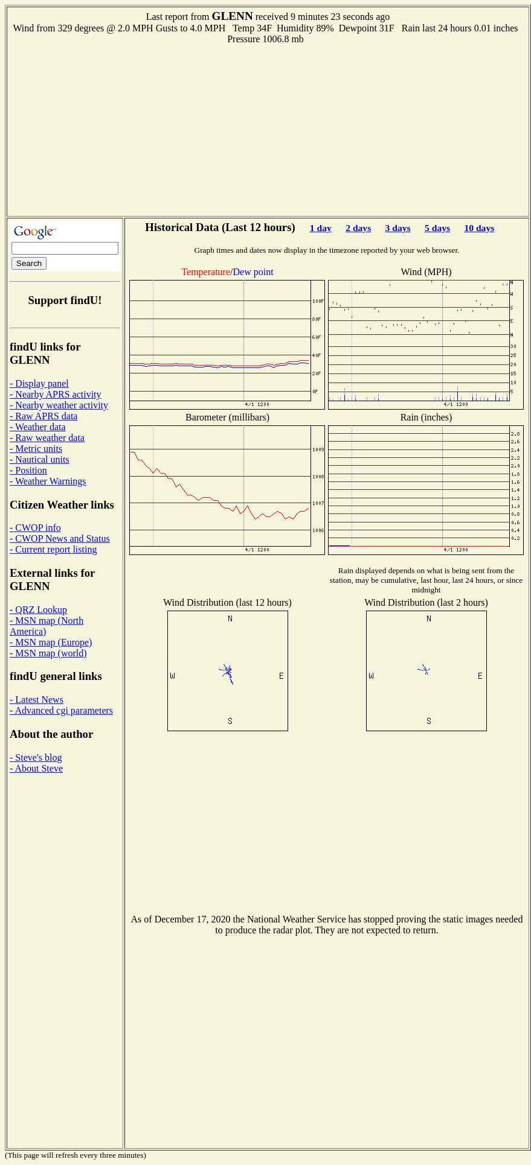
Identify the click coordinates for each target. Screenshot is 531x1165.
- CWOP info (35, 527)
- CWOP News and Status (60, 538)
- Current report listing (53, 549)
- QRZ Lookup (38, 610)
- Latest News (36, 699)
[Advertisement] (268, 129)
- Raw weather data (47, 438)
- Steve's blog (36, 757)
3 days (398, 228)
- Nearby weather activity (59, 405)
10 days (479, 228)
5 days (437, 228)
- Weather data (38, 427)
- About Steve (36, 768)
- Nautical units (39, 459)
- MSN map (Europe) (51, 642)
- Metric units (36, 448)
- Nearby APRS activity (55, 394)
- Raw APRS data (43, 416)
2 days (358, 228)
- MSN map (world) (48, 653)
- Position (28, 470)
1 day (321, 228)
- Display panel (39, 383)
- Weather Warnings (48, 481)
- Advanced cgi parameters (61, 710)
